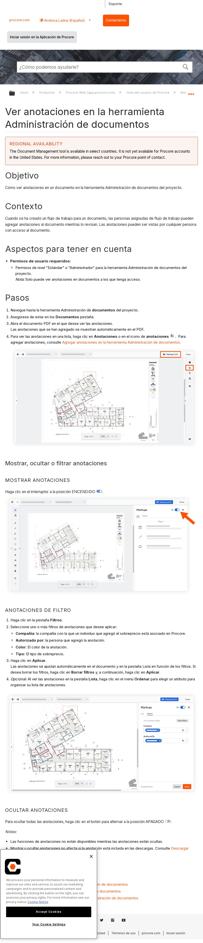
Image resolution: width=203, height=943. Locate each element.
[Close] (91, 856)
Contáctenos (116, 20)
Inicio (24, 92)
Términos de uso (123, 933)
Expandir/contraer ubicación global (191, 91)
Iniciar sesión (175, 933)
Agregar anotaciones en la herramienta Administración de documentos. (121, 342)
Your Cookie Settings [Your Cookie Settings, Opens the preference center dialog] (49, 924)
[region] (48, 894)
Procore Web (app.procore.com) (91, 92)
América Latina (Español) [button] (64, 20)
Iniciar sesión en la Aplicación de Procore (42, 37)
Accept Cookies (48, 911)
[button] (186, 66)
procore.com (19, 20)
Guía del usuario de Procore (148, 92)
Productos (47, 92)
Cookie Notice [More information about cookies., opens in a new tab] (38, 902)
